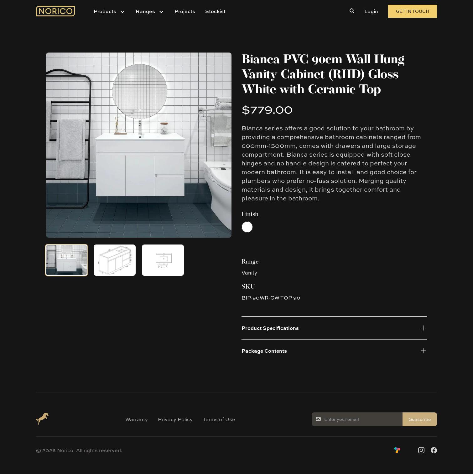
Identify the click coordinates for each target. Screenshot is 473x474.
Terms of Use (219, 419)
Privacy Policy (175, 419)
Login (371, 11)
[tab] (66, 260)
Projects (184, 11)
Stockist (215, 11)
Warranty (136, 419)
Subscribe (420, 419)
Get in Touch (412, 11)
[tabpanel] (138, 145)
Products (105, 11)
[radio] (247, 227)
